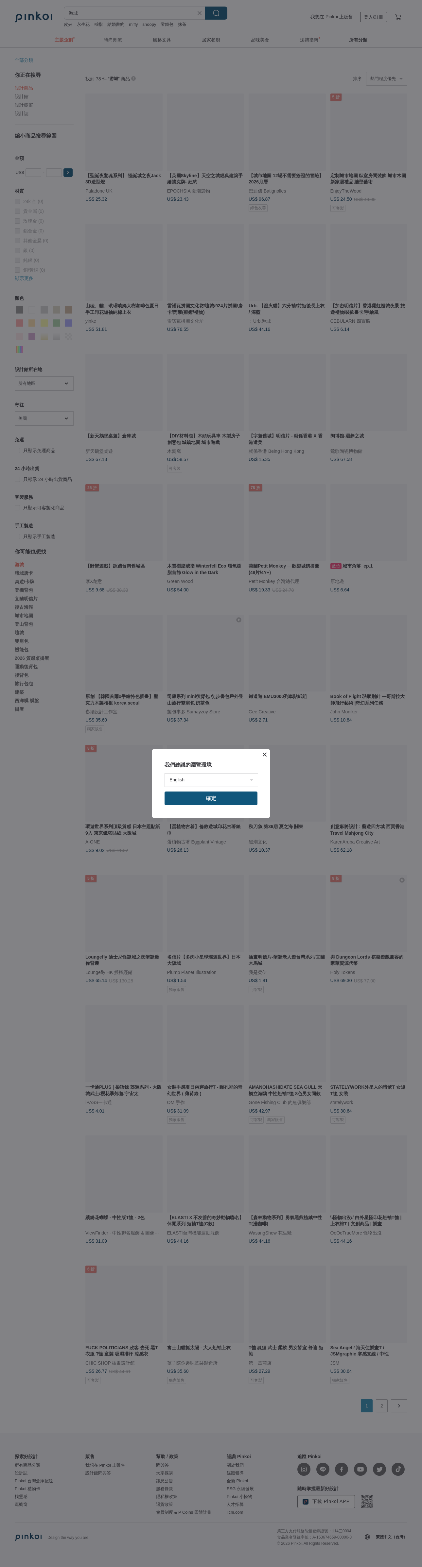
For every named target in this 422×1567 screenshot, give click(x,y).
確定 (211, 798)
